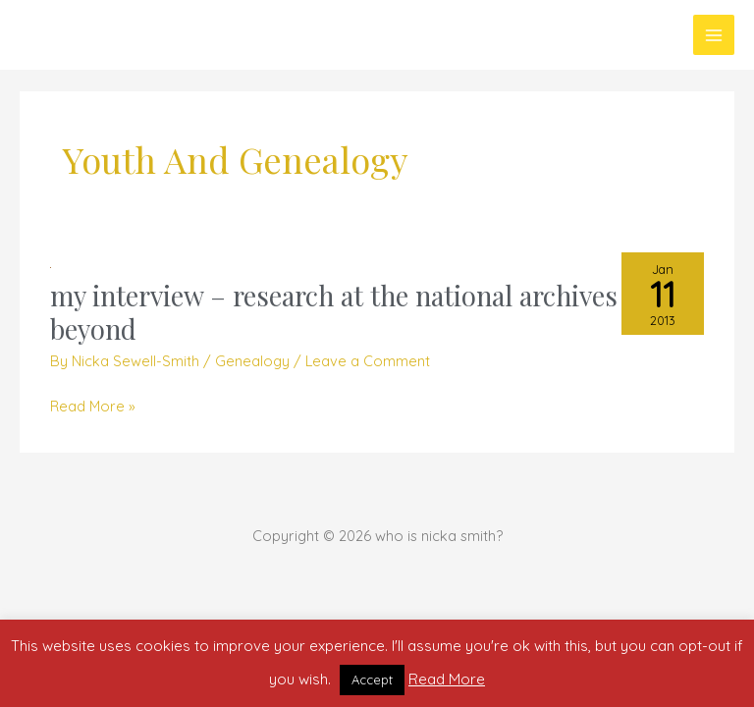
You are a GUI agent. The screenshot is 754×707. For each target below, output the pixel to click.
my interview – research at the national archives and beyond (359, 312)
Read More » (92, 406)
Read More (446, 679)
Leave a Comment (367, 361)
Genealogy (252, 361)
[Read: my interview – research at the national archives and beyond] (50, 265)
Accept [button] (372, 679)
